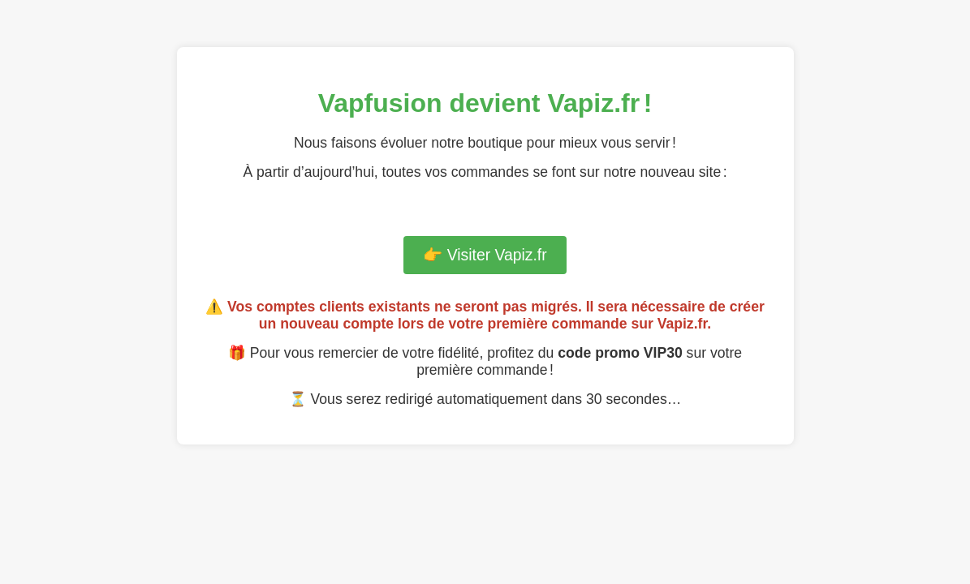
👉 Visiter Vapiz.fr (484, 255)
